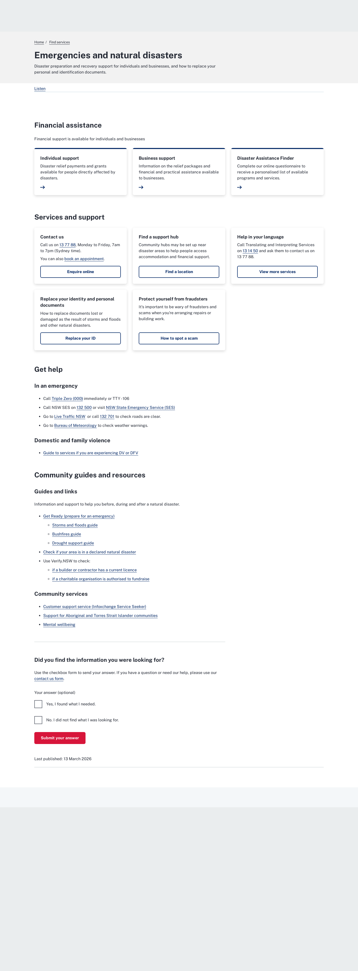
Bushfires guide (66, 534)
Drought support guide (73, 543)
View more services (277, 271)
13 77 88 (67, 244)
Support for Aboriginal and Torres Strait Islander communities (100, 615)
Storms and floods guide (75, 525)
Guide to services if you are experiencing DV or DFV (90, 452)
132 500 (84, 407)
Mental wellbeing (59, 624)
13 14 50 (250, 250)
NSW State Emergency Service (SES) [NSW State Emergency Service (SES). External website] (140, 407)
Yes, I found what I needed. (71, 704)
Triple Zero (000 (67, 398)
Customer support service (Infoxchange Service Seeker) (94, 606)
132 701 (107, 416)
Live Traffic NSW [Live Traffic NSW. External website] (69, 416)
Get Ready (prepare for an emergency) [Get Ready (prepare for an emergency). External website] (79, 516)
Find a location (179, 271)
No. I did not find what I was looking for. (82, 720)
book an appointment (84, 258)
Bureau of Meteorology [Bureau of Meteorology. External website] (75, 425)
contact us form (48, 678)
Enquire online (80, 271)
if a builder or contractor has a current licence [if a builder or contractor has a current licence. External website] (94, 570)
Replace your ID (80, 338)
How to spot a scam (179, 338)
